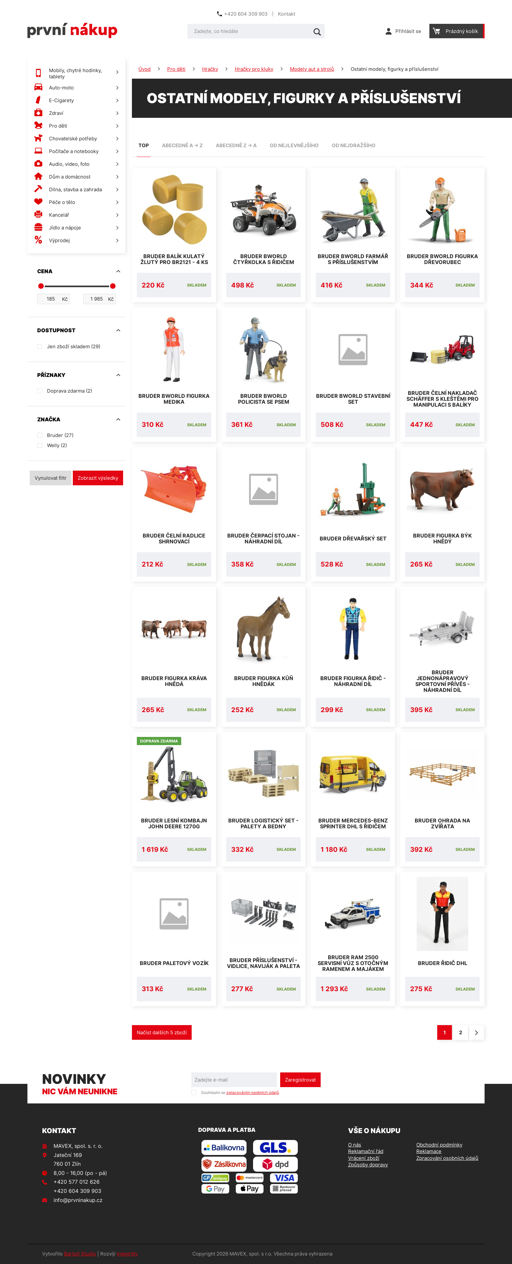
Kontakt (286, 14)
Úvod (144, 69)
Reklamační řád (365, 1152)
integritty (127, 1254)
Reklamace (428, 1152)
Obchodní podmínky (439, 1145)
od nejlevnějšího (294, 145)
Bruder (60, 435)
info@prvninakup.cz (78, 1200)
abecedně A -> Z (182, 145)
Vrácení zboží (363, 1158)
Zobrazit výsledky (98, 478)
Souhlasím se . (240, 1092)
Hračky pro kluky (254, 69)
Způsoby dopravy (368, 1165)
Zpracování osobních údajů (447, 1158)
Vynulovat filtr (51, 478)
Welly (57, 445)
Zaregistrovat (300, 1080)
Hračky (210, 69)
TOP (143, 145)
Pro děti (176, 69)
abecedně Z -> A (236, 145)
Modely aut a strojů (312, 69)
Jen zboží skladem (73, 346)
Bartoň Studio (80, 1254)
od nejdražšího (354, 145)
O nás (354, 1145)
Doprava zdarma (69, 390)
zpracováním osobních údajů (252, 1092)
